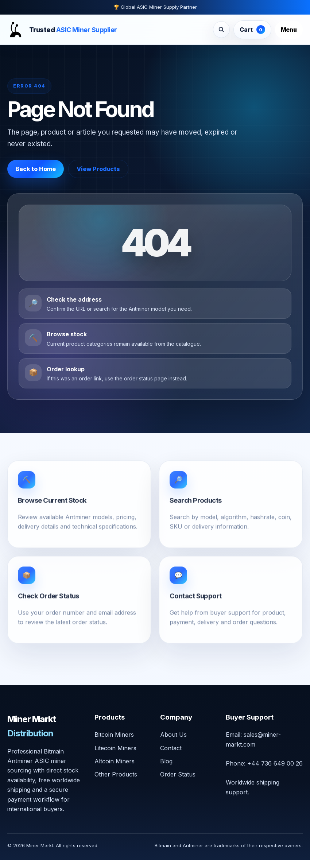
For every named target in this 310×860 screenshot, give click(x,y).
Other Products (115, 774)
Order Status (177, 774)
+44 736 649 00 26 (275, 763)
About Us (173, 734)
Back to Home (35, 169)
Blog (166, 761)
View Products (98, 169)
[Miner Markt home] (62, 29)
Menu (289, 29)
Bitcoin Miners (114, 734)
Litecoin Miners (115, 748)
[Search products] (221, 29)
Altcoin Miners (114, 761)
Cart (252, 29)
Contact (171, 748)
